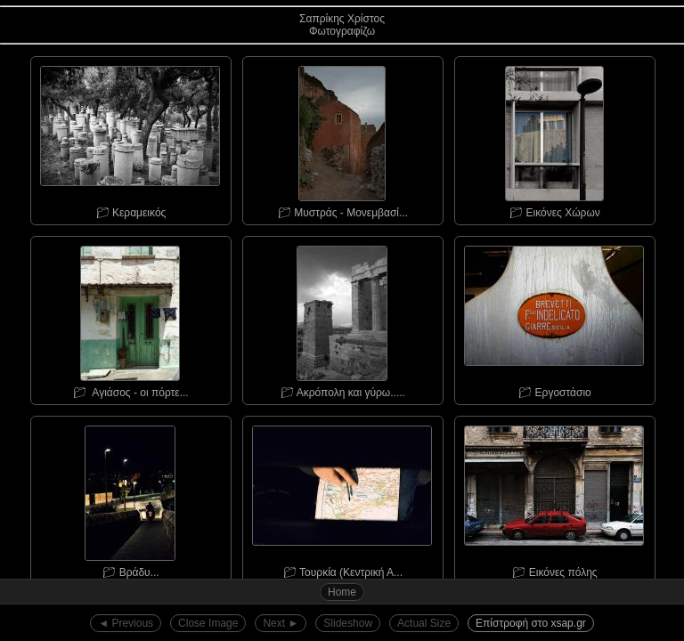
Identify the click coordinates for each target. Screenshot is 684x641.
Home (342, 592)
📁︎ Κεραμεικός (130, 138)
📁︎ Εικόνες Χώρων (554, 138)
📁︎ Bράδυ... (130, 498)
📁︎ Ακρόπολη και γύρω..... (342, 318)
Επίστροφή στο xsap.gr (531, 623)
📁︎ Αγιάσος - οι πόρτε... (130, 318)
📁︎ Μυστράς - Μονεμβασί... (342, 138)
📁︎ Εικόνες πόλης (554, 498)
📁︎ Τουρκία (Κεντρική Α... (342, 498)
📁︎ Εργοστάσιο (554, 318)
